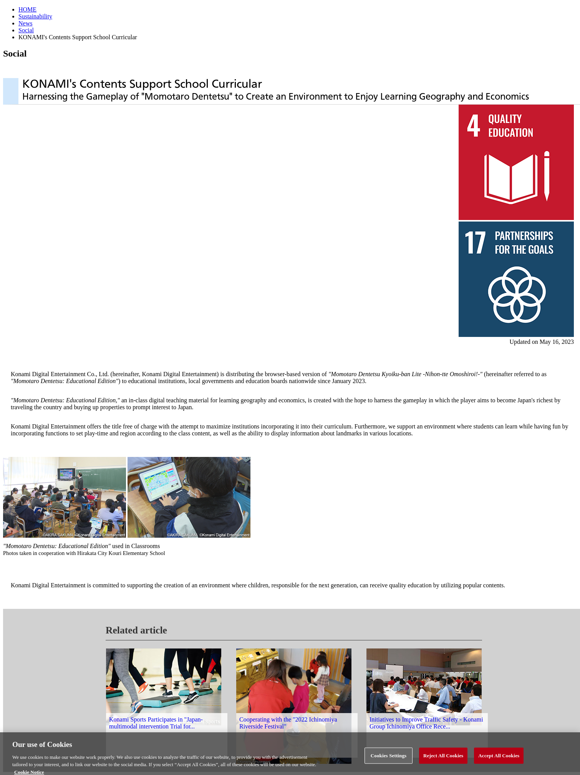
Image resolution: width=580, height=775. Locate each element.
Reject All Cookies (443, 757)
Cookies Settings (388, 757)
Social (26, 30)
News (25, 23)
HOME (27, 9)
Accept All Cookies (498, 757)
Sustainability (35, 16)
